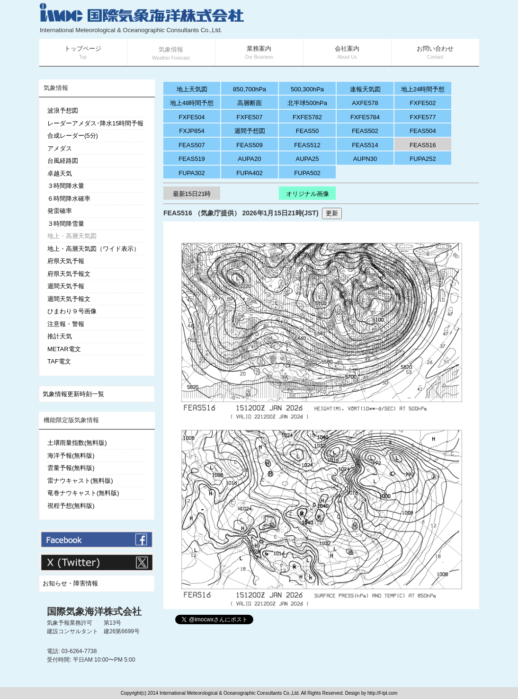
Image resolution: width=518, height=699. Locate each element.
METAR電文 (64, 349)
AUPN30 (365, 158)
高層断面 (249, 102)
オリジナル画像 (307, 193)
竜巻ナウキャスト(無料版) (83, 492)
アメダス (59, 148)
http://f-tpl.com (382, 693)
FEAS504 (423, 130)
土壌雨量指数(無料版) (77, 442)
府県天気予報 (65, 261)
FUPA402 (249, 173)
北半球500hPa (307, 102)
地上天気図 (192, 89)
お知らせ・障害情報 (70, 583)
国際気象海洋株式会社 (94, 611)
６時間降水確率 (68, 198)
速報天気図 (365, 89)
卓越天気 (59, 173)
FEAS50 (307, 130)
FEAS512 (307, 145)
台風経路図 (62, 160)
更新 (332, 213)
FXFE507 (250, 117)
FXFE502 (423, 102)
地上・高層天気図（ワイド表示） (93, 248)
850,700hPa (249, 89)
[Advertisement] (366, 19)
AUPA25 (307, 158)
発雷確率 (59, 210)
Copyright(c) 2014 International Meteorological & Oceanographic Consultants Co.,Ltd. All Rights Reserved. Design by (244, 693)
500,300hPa (307, 89)
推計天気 (59, 336)
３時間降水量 (65, 185)
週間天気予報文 (68, 298)
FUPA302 (192, 173)
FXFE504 (192, 117)
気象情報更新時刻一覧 (73, 394)
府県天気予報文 (68, 273)
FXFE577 (423, 117)
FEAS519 (192, 158)
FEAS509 (249, 145)
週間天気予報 (65, 286)
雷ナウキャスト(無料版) (80, 480)
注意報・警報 (65, 323)
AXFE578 (365, 102)
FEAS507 (192, 145)
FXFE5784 (365, 117)
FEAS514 (365, 145)
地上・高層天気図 (72, 235)
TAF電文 (59, 361)
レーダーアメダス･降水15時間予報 (95, 123)
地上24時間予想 (423, 89)
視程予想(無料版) (71, 505)
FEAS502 (365, 130)
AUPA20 (249, 158)
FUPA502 (307, 173)
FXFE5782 (307, 117)
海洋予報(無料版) (71, 455)
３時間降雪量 (65, 223)
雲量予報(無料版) (71, 467)
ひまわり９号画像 (72, 311)
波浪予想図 (62, 110)
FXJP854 (191, 130)
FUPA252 (423, 158)
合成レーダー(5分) (72, 135)
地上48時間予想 (192, 102)
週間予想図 (249, 130)
